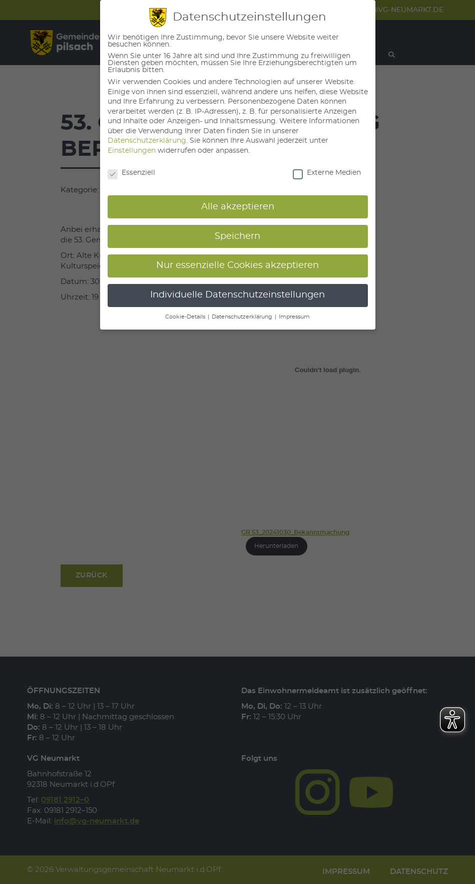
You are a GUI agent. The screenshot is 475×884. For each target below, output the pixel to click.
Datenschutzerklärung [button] (243, 317)
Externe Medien (327, 172)
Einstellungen (132, 150)
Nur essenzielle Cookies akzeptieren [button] (237, 265)
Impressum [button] (294, 317)
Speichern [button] (237, 236)
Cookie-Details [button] (186, 317)
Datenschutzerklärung (147, 140)
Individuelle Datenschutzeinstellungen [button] (237, 295)
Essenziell (131, 172)
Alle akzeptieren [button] (237, 206)
